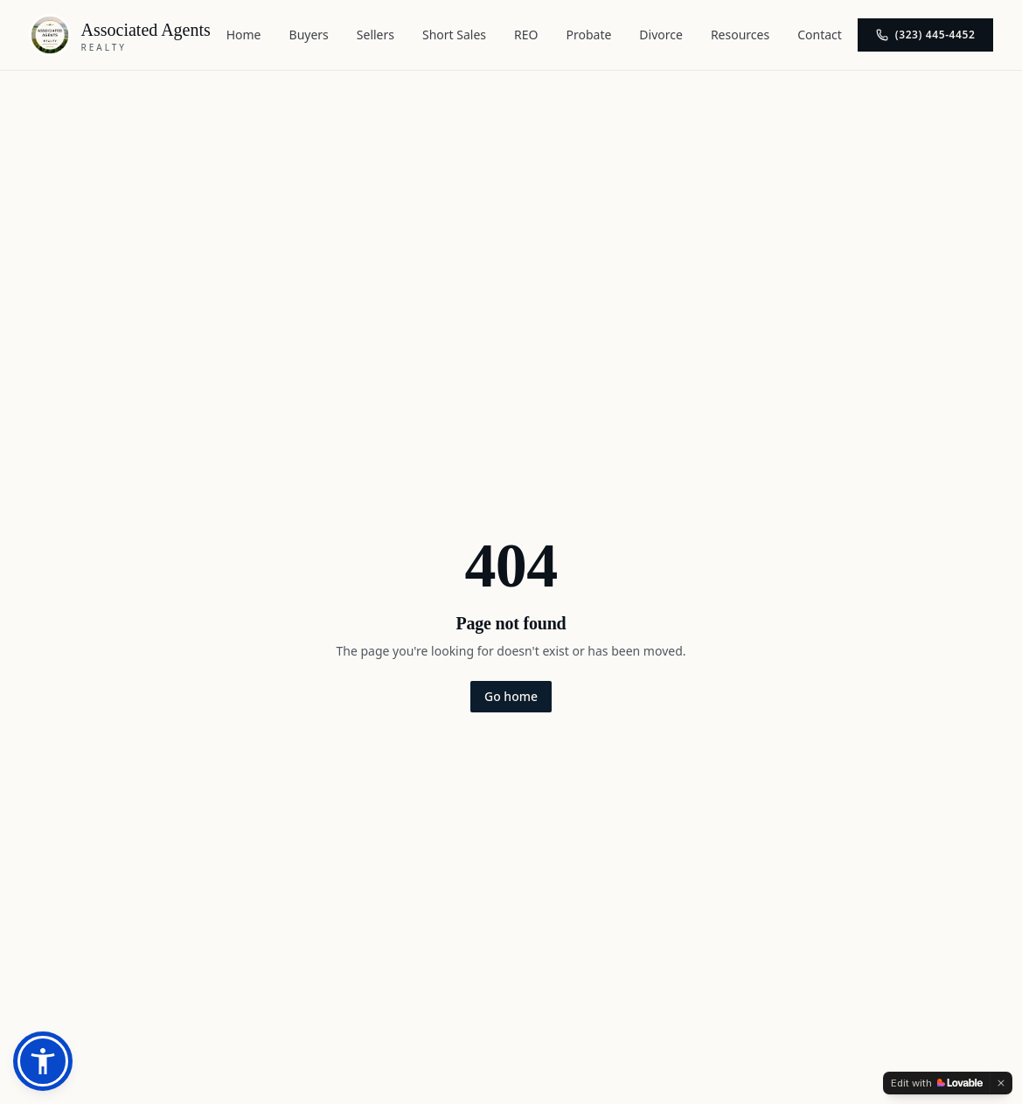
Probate (589, 34)
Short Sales (454, 34)
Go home (511, 696)
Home (243, 34)
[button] (42, 1061)
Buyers (309, 34)
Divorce (661, 34)
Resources (740, 34)
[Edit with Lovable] (937, 1083)
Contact (819, 34)
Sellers (375, 34)
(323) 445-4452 (926, 34)
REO (526, 34)
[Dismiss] (1001, 1083)
